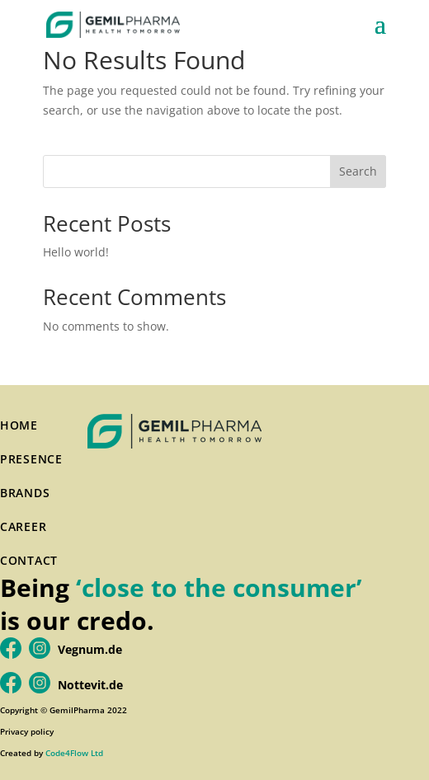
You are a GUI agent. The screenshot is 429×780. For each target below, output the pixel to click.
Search (358, 171)
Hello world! (76, 252)
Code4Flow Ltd (74, 753)
